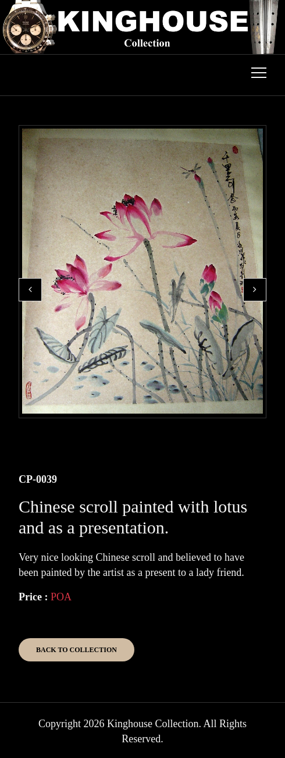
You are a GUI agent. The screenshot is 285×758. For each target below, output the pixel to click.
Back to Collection (76, 650)
